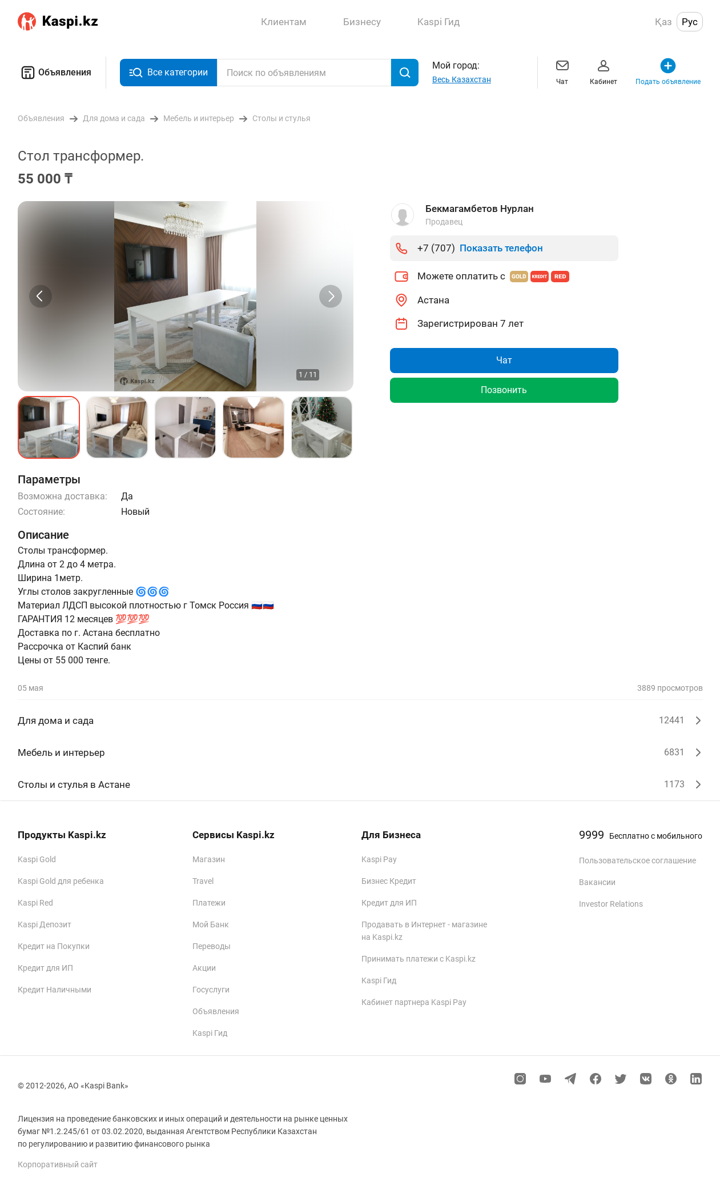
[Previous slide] (40, 296)
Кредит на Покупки (54, 946)
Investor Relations (611, 903)
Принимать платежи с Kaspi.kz (418, 958)
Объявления (54, 72)
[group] (185, 296)
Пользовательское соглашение (637, 860)
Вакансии (597, 882)
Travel (203, 881)
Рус (690, 21)
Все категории (168, 73)
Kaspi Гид (209, 1033)
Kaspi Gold (37, 859)
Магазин (208, 859)
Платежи (209, 902)
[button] (49, 427)
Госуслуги (211, 989)
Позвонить (504, 390)
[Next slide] (330, 296)
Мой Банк (210, 924)
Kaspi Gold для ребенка (61, 881)
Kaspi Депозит (44, 924)
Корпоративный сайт (58, 1164)
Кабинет (603, 71)
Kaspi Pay (379, 859)
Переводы (211, 946)
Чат (562, 71)
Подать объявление (668, 71)
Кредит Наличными (54, 989)
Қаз (663, 21)
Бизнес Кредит (388, 881)
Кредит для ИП (45, 967)
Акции (204, 967)
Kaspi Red (35, 902)
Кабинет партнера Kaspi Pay (413, 1002)
